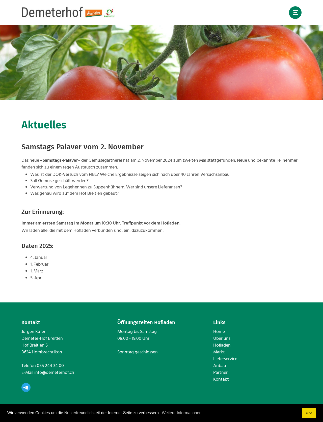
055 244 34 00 (50, 366)
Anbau (219, 366)
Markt (219, 352)
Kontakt (221, 379)
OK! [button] (309, 413)
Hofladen (222, 345)
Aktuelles (43, 125)
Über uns (221, 338)
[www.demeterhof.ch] (68, 12)
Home (219, 331)
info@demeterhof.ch (54, 372)
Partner (220, 372)
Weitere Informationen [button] (181, 413)
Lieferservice (225, 359)
